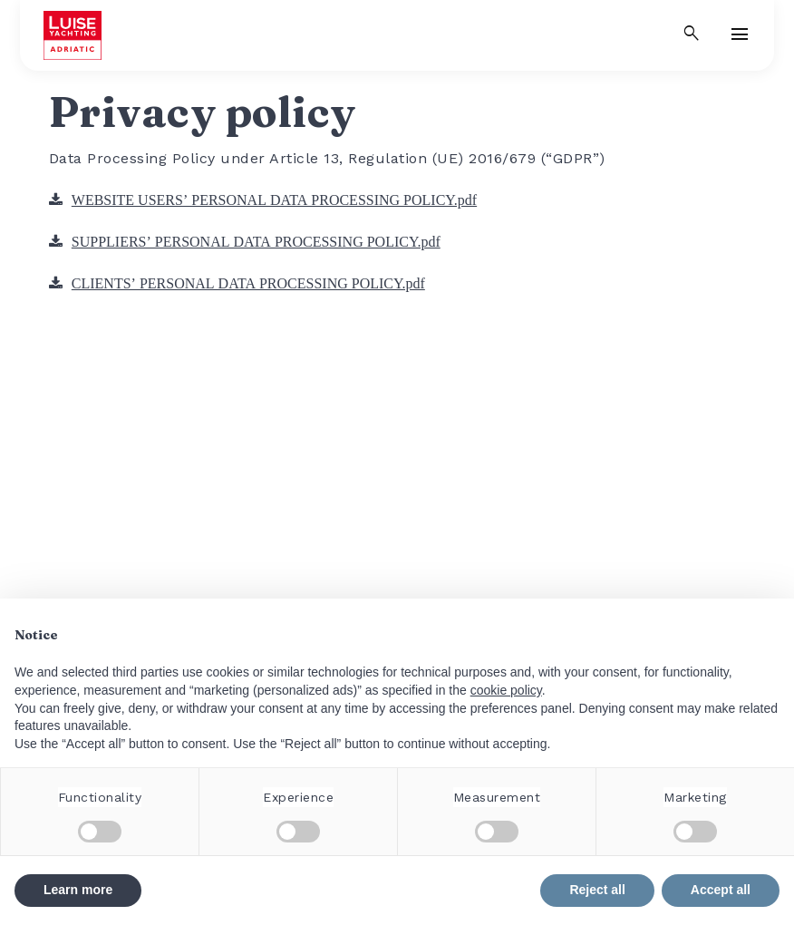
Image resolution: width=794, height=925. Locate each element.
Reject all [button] (597, 889)
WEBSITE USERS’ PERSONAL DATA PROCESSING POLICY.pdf (274, 199)
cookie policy (506, 690)
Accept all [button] (720, 889)
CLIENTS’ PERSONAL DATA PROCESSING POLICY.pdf (248, 283)
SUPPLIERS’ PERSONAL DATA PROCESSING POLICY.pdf (256, 241)
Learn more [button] (78, 889)
